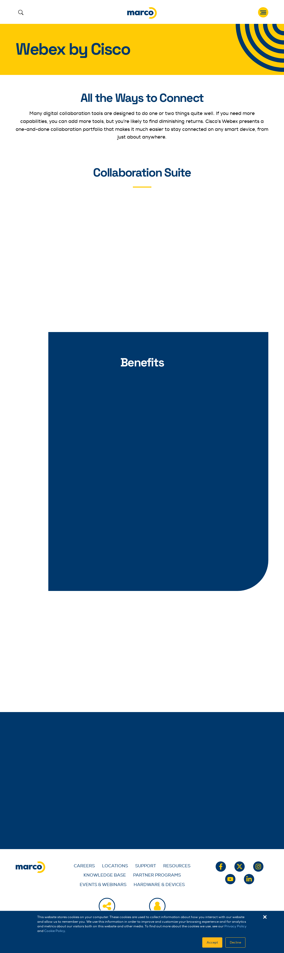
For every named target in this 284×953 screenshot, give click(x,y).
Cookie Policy (54, 931)
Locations (115, 866)
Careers (84, 866)
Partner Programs (157, 875)
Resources (176, 866)
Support (145, 866)
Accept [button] (212, 942)
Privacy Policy (235, 926)
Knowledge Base (105, 875)
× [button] (264, 917)
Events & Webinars (103, 884)
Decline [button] (235, 942)
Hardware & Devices (159, 884)
